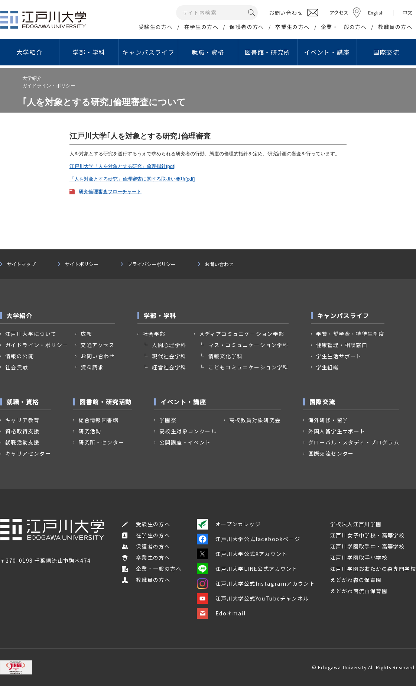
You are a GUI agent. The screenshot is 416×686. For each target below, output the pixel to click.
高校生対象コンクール (188, 431)
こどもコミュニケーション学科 (248, 367)
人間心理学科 (169, 345)
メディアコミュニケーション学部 (242, 333)
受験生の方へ (156, 26)
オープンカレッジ (229, 524)
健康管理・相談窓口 (342, 345)
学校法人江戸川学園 (356, 524)
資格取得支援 (22, 431)
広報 (86, 333)
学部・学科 (89, 52)
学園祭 (167, 420)
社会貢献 (16, 367)
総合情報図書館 (98, 420)
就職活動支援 (22, 442)
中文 (407, 12)
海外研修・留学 (328, 420)
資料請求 (92, 367)
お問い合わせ (219, 264)
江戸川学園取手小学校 (358, 557)
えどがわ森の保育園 (356, 579)
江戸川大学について (31, 333)
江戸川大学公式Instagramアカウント (256, 583)
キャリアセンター (28, 453)
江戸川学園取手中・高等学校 (367, 546)
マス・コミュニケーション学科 (248, 345)
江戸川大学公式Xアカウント (242, 553)
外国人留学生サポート (336, 431)
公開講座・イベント (185, 442)
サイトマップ (21, 264)
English (376, 12)
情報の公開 (19, 356)
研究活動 (89, 431)
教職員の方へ (395, 26)
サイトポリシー (81, 264)
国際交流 (386, 52)
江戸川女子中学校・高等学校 (367, 535)
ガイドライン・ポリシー (36, 345)
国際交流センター (331, 453)
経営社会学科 (169, 367)
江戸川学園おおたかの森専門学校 (373, 568)
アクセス (338, 12)
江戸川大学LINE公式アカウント (247, 568)
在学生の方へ (201, 26)
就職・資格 (208, 52)
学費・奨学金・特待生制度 (350, 333)
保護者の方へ (247, 26)
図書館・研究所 (267, 52)
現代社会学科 (169, 356)
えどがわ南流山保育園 (358, 591)
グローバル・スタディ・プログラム (353, 442)
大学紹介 (29, 52)
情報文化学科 (225, 356)
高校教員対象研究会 (255, 420)
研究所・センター (101, 442)
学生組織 (327, 367)
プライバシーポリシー (151, 264)
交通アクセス (97, 345)
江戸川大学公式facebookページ (248, 539)
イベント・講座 (327, 52)
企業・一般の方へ (344, 26)
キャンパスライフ (148, 52)
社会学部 (154, 333)
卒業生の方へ (292, 26)
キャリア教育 (22, 420)
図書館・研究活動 (105, 401)
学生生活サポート (339, 356)
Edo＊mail (221, 613)
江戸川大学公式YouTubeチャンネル (253, 598)
